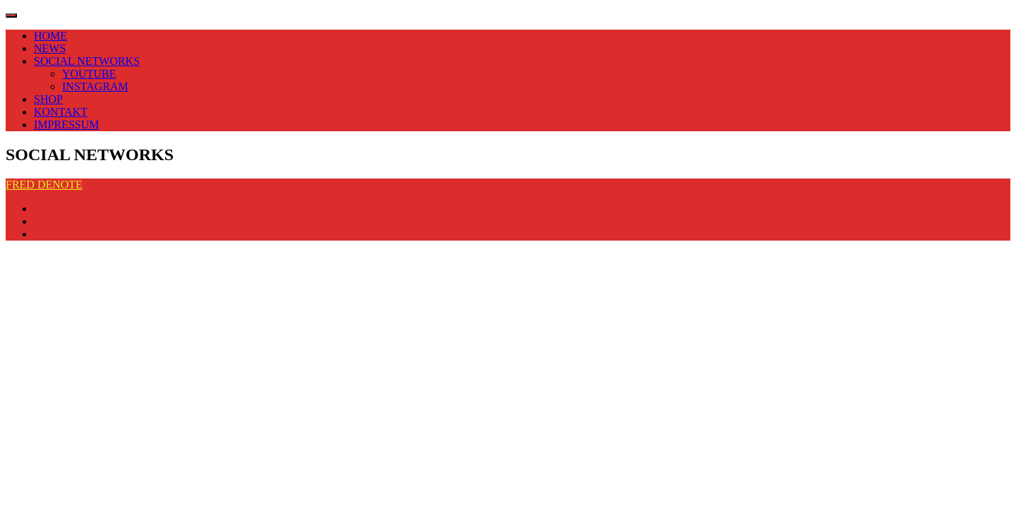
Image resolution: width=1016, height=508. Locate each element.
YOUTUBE (89, 74)
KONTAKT (60, 112)
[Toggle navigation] (11, 15)
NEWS (50, 48)
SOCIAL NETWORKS (87, 61)
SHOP (48, 99)
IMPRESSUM (66, 125)
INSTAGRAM (95, 86)
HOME (50, 36)
